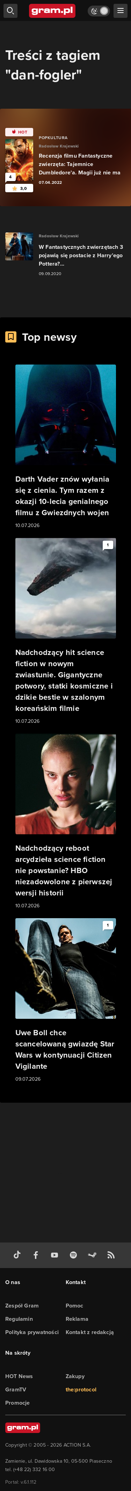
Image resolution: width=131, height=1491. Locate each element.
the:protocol (81, 1389)
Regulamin (19, 1319)
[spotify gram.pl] (74, 1255)
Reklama (77, 1319)
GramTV (15, 1389)
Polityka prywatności (32, 1332)
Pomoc (74, 1306)
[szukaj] (10, 11)
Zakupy (75, 1376)
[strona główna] (52, 11)
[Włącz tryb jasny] (99, 11)
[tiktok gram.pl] (18, 1255)
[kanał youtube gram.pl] (55, 1255)
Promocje (17, 1403)
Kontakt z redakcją (90, 1332)
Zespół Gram (22, 1306)
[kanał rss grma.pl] (112, 1255)
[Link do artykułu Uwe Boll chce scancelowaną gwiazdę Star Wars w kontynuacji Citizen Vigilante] (65, 1000)
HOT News (19, 1376)
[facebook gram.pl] (37, 1255)
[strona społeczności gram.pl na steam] (93, 1255)
